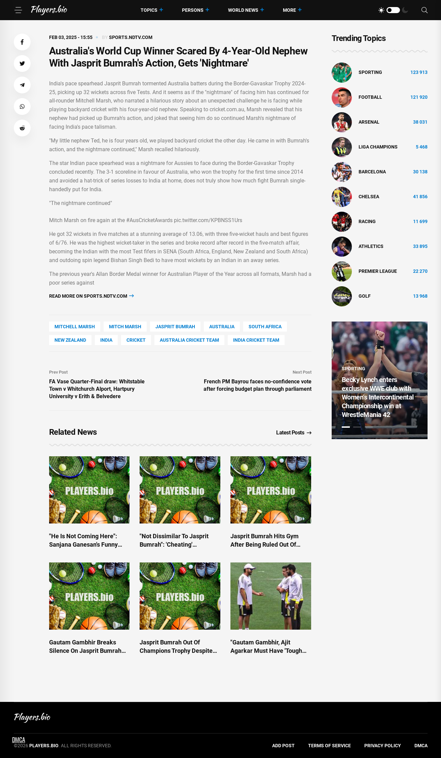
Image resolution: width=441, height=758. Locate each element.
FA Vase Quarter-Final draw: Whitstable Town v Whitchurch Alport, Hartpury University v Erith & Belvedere (97, 388)
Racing (367, 221)
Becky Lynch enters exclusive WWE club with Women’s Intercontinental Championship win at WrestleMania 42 (378, 397)
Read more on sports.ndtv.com (91, 296)
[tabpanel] (380, 380)
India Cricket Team (256, 340)
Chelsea (369, 196)
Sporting (370, 72)
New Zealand (70, 340)
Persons (193, 10)
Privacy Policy (382, 745)
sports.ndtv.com (130, 37)
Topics (149, 10)
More (289, 10)
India (106, 340)
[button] (22, 42)
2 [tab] (357, 427)
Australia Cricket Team (189, 340)
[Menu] (18, 10)
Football (370, 97)
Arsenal (369, 122)
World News (243, 10)
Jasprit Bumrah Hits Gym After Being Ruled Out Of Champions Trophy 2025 (264, 544)
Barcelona (372, 171)
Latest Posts (293, 432)
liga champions (378, 147)
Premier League (378, 271)
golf (365, 296)
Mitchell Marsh (74, 326)
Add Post (283, 745)
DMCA (421, 745)
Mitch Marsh (125, 326)
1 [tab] (346, 427)
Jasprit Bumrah (175, 326)
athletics (371, 246)
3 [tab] (369, 427)
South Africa (265, 326)
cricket (136, 340)
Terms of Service (329, 745)
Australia (221, 326)
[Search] (424, 10)
